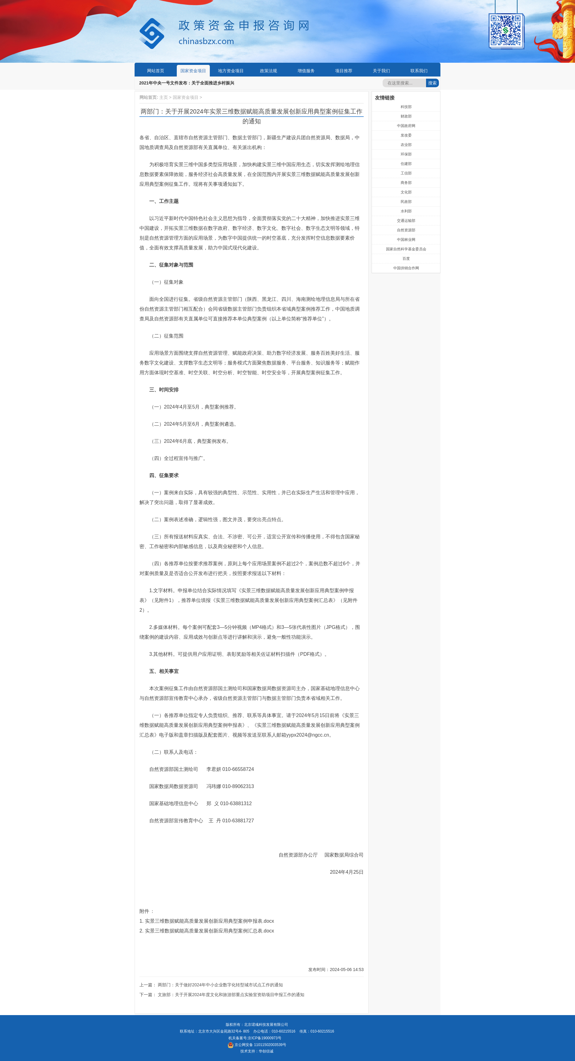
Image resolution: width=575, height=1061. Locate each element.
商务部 (406, 183)
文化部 (406, 192)
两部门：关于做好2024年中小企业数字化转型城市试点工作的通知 (220, 984)
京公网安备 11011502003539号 (257, 1045)
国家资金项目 (193, 70)
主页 (163, 97)
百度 (406, 258)
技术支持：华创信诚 (256, 1051)
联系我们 (419, 70)
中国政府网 (406, 126)
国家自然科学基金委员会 (406, 249)
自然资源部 (406, 230)
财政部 (406, 116)
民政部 (406, 202)
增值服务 (306, 70)
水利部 (406, 211)
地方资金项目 (231, 70)
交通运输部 (406, 221)
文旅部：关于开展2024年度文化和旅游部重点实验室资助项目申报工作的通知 (231, 994)
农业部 (406, 145)
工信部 (406, 173)
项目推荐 (343, 70)
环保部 (406, 154)
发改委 (406, 135)
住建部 (406, 164)
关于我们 (381, 70)
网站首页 (155, 70)
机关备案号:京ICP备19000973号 (254, 1038)
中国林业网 (406, 239)
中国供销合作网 (406, 268)
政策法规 (268, 70)
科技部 (406, 107)
